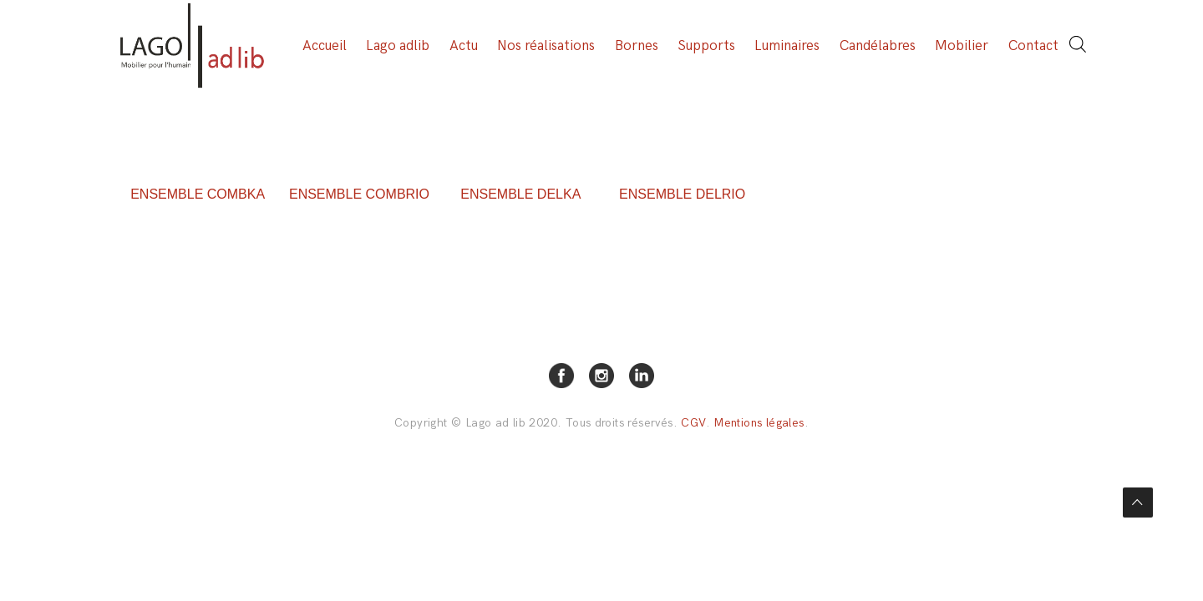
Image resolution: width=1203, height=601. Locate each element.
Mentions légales (758, 423)
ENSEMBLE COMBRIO (359, 194)
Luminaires (787, 46)
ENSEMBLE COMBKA (197, 194)
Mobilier (961, 46)
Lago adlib (397, 46)
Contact (1033, 46)
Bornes (636, 46)
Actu (463, 46)
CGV (693, 423)
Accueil (324, 46)
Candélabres (878, 46)
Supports (706, 46)
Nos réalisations (546, 46)
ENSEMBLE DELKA (520, 194)
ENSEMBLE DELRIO (682, 194)
